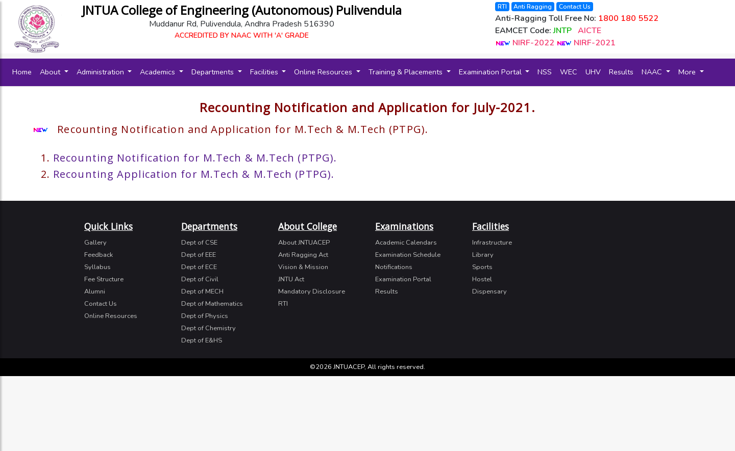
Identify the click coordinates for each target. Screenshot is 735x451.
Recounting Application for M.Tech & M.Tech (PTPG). (193, 174)
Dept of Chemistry (208, 328)
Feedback (98, 254)
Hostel (482, 279)
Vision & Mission (303, 267)
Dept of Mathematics (212, 303)
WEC (568, 72)
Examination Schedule (407, 254)
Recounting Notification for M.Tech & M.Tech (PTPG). (195, 158)
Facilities (265, 72)
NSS (544, 72)
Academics (158, 72)
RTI (502, 7)
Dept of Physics (204, 316)
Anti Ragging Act (303, 254)
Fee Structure (104, 279)
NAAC (653, 72)
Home (24, 71)
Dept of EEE (198, 254)
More (688, 72)
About (51, 72)
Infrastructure (492, 242)
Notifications (393, 267)
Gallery (95, 242)
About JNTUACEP (304, 242)
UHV (593, 72)
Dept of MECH (202, 291)
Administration (101, 72)
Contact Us (575, 7)
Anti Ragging (532, 7)
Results (621, 72)
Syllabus (97, 267)
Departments (213, 72)
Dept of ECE (199, 267)
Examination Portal (491, 72)
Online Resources (324, 72)
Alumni (94, 291)
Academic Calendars (406, 242)
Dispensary (489, 291)
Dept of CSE (199, 242)
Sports (482, 267)
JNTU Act (291, 279)
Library (483, 254)
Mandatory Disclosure (311, 291)
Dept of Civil (199, 279)
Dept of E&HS (201, 340)
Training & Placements (407, 72)
